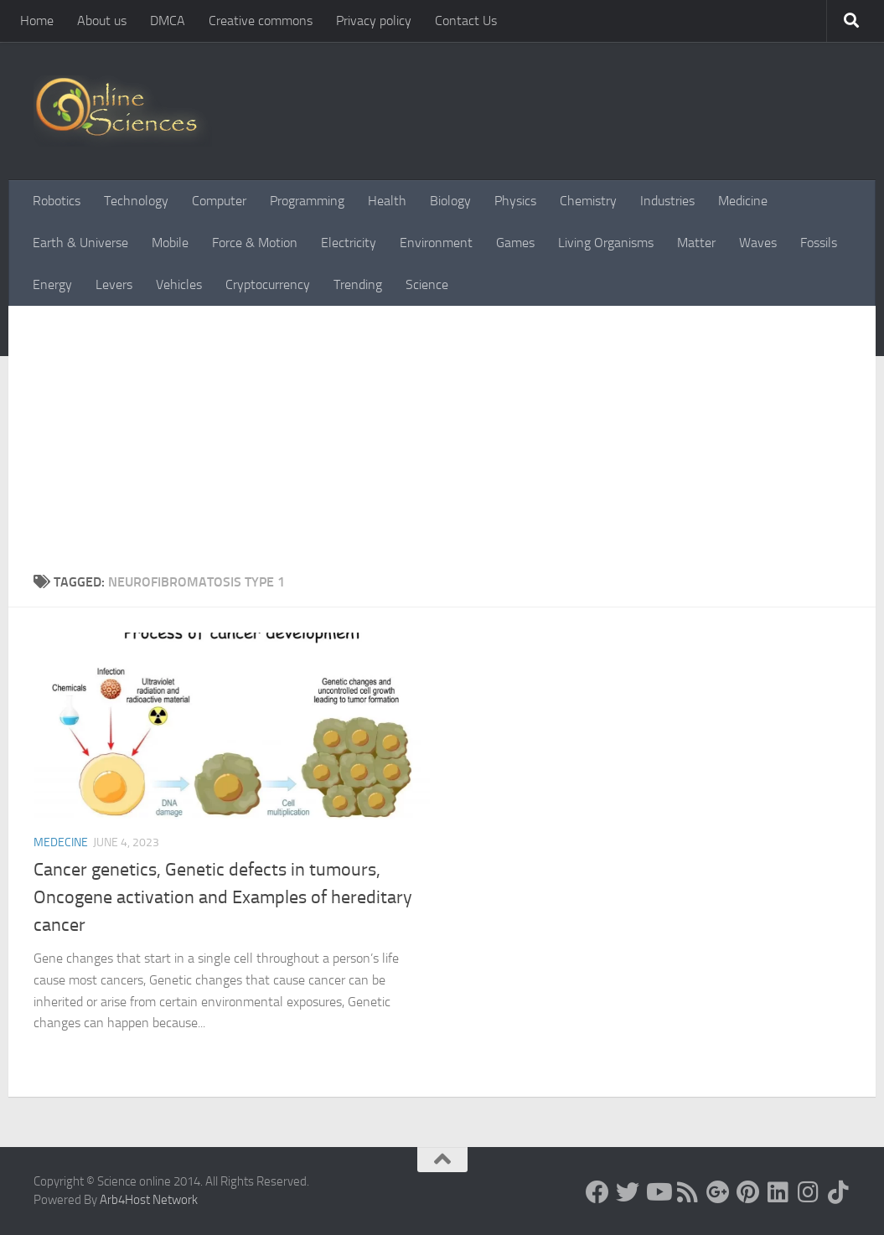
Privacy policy (373, 20)
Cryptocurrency (267, 284)
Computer (219, 201)
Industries (667, 201)
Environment (436, 243)
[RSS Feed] (688, 1192)
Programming (307, 201)
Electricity (348, 243)
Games (515, 243)
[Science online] (597, 1192)
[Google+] (718, 1192)
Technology (136, 201)
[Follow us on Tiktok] (838, 1192)
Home (37, 20)
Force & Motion (254, 243)
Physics (515, 201)
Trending (357, 284)
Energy (52, 284)
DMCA (167, 20)
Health (387, 201)
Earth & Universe (80, 243)
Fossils (818, 243)
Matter (696, 243)
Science (427, 284)
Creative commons (261, 20)
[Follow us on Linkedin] (778, 1192)
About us (102, 20)
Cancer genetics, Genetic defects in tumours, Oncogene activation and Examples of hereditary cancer (223, 897)
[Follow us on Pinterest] (748, 1192)
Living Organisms (606, 243)
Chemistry (588, 201)
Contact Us (466, 20)
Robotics (56, 201)
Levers (114, 284)
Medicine (743, 201)
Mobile (170, 243)
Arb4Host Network (149, 1199)
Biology (450, 201)
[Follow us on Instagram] (808, 1192)
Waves (758, 243)
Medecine (61, 842)
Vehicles (179, 284)
